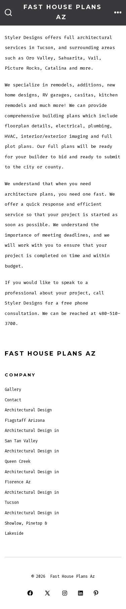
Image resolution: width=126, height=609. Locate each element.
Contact (13, 400)
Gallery (13, 389)
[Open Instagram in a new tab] (64, 593)
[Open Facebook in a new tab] (30, 593)
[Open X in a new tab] (47, 593)
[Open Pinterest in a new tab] (95, 593)
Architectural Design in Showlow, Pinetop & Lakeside (32, 523)
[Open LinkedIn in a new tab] (80, 593)
